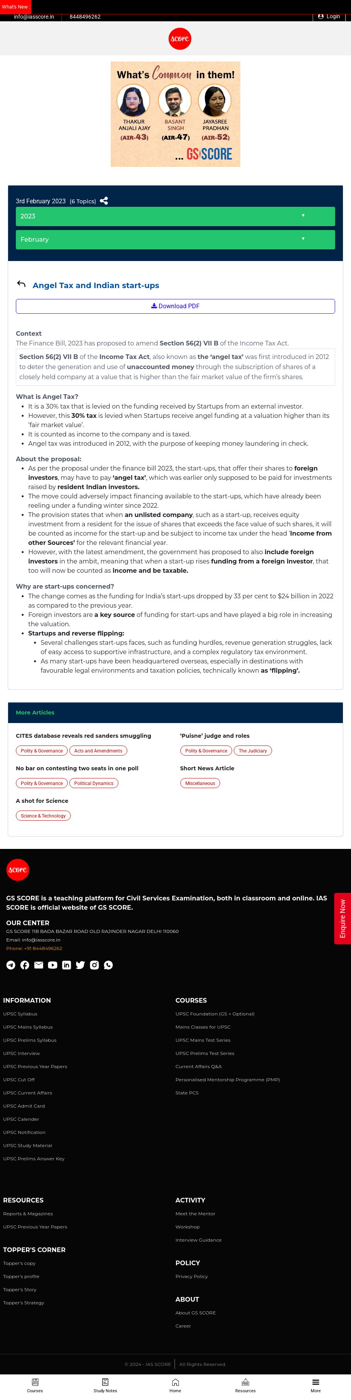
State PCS (187, 1093)
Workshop (188, 1227)
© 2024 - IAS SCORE (148, 1364)
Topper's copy (19, 1263)
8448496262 (85, 17)
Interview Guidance (199, 1240)
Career (183, 1326)
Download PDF (175, 306)
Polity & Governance (42, 751)
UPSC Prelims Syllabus (30, 1040)
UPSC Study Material (27, 1145)
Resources (245, 1385)
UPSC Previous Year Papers (35, 1066)
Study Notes (105, 1385)
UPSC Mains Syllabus (28, 1027)
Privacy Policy (192, 1276)
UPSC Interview (21, 1053)
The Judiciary (253, 751)
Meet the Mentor (196, 1213)
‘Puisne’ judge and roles (215, 735)
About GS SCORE (196, 1313)
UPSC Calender (21, 1119)
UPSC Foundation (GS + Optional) (215, 1014)
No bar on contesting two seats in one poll (77, 768)
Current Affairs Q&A (199, 1066)
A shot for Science (42, 800)
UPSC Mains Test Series (203, 1040)
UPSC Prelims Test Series (205, 1053)
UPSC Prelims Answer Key (34, 1158)
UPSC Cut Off (18, 1079)
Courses (35, 1385)
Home (175, 1385)
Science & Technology (43, 816)
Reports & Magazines (28, 1213)
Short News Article (207, 768)
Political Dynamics (93, 783)
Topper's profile (21, 1276)
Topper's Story (19, 1289)
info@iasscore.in (34, 17)
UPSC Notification (24, 1132)
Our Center (28, 923)
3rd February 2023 (41, 201)
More (316, 1385)
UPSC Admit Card (24, 1106)
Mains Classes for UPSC (203, 1027)
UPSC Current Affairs (27, 1093)
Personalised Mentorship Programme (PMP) (228, 1079)
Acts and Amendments (98, 751)
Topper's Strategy (23, 1303)
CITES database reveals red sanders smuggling (83, 735)
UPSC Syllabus (20, 1014)
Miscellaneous (200, 783)
